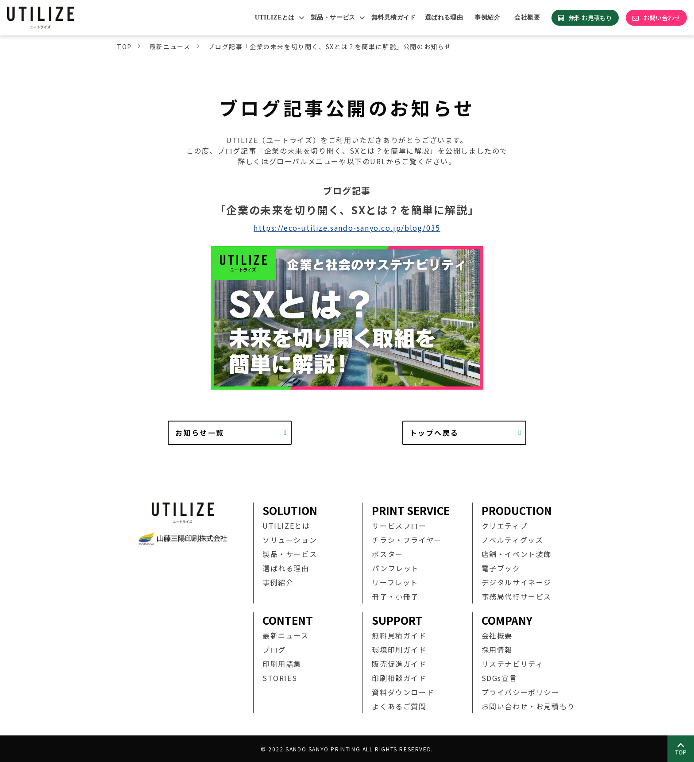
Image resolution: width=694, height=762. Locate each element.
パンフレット (395, 568)
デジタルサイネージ (516, 582)
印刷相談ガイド (399, 678)
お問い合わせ (661, 17)
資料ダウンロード (403, 692)
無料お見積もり (590, 17)
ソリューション (289, 539)
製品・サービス (333, 17)
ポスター (387, 554)
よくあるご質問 (399, 706)
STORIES (279, 678)
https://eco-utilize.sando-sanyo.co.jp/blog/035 (347, 227)
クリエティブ (505, 525)
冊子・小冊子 (395, 596)
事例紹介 (487, 17)
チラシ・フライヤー (407, 539)
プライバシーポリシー (520, 692)
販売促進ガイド (399, 663)
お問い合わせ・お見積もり (528, 706)
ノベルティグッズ (513, 539)
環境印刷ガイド (399, 649)
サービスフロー (399, 525)
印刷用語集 (281, 663)
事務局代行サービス (516, 596)
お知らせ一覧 (199, 432)
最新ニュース (170, 46)
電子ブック (501, 568)
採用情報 (497, 649)
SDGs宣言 (499, 678)
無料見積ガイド (393, 17)
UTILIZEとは (275, 17)
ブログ (274, 649)
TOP (124, 46)
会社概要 (527, 17)
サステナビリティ (513, 663)
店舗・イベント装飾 (516, 554)
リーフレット (395, 582)
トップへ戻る (434, 432)
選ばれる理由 (444, 17)
